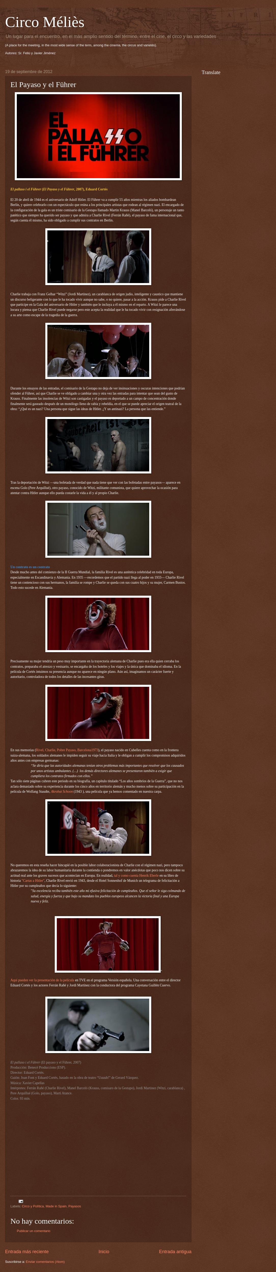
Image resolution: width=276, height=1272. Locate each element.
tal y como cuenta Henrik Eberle (136, 875)
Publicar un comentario (33, 1231)
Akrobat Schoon (62, 791)
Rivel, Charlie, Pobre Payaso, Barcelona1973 (67, 750)
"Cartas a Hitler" (33, 881)
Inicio (104, 1251)
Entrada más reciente (27, 1251)
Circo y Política (33, 1206)
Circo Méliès (45, 21)
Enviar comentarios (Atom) (45, 1262)
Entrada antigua (175, 1251)
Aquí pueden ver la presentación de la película (42, 980)
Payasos (74, 1206)
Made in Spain (56, 1206)
